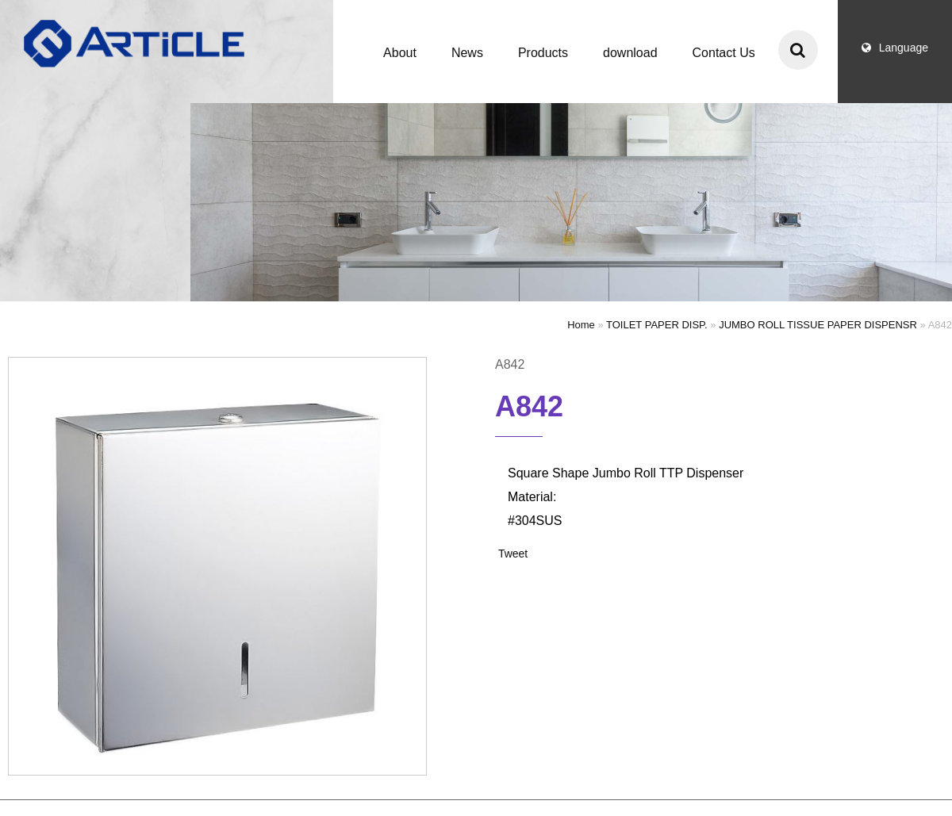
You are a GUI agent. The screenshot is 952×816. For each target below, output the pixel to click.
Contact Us (724, 52)
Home (581, 325)
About (399, 52)
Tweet (513, 553)
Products (543, 52)
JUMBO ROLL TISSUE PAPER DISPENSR (818, 325)
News (467, 52)
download (630, 52)
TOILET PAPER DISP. (657, 325)
